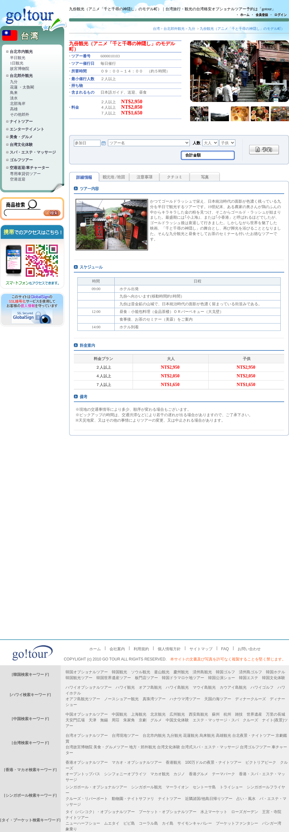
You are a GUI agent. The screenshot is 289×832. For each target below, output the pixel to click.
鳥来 (14, 92)
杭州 (227, 714)
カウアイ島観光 (233, 687)
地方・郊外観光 (142, 747)
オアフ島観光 (150, 687)
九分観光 (174, 735)
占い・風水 (246, 798)
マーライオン (177, 787)
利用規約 (141, 649)
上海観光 (138, 714)
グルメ (156, 720)
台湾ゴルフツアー (255, 747)
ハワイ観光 (125, 687)
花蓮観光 (190, 735)
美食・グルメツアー (110, 747)
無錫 (104, 720)
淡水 (14, 98)
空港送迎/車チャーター (29, 167)
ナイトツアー (21, 121)
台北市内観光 (21, 51)
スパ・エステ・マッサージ (33, 152)
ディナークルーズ (250, 699)
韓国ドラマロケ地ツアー (183, 678)
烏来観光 (207, 735)
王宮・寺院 (271, 812)
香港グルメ (198, 774)
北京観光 (158, 714)
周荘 (115, 720)
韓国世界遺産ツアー (113, 678)
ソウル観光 (140, 672)
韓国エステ (248, 678)
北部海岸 (17, 103)
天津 (92, 720)
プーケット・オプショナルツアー (168, 812)
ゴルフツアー (21, 160)
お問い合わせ (249, 649)
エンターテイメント (27, 129)
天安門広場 (75, 720)
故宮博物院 (19, 68)
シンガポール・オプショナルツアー (96, 787)
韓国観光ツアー (79, 678)
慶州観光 (181, 672)
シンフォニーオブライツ (125, 774)
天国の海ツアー (217, 699)
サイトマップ (201, 649)
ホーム (95, 649)
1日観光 (16, 63)
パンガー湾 (271, 823)
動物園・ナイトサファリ (133, 798)
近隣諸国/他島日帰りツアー (208, 798)
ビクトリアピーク (260, 762)
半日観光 (17, 57)
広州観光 (177, 714)
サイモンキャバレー (194, 823)
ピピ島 (129, 823)
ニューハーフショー (83, 823)
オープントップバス (83, 774)
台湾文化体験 (21, 144)
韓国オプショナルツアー (87, 672)
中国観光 (119, 714)
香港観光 (173, 762)
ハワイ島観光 (177, 687)
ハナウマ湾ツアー (185, 699)
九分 (14, 82)
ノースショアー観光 (121, 699)
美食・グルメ (21, 137)
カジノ (179, 774)
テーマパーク (223, 774)
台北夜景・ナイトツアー (253, 735)
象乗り (71, 829)
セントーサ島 (204, 787)
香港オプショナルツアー (87, 762)
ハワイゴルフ (262, 687)
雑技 (239, 714)
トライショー (231, 787)
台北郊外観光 (21, 75)
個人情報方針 (169, 649)
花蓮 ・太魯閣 (22, 87)
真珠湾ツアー (154, 699)
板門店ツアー (146, 678)
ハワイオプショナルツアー (89, 687)
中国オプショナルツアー (87, 714)
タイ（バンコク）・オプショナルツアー (100, 812)
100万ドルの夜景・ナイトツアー (213, 762)
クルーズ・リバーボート (87, 798)
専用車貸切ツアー (25, 174)
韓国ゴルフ (225, 672)
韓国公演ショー (221, 678)
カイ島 (167, 823)
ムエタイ (111, 823)
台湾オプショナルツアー (87, 735)
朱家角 (129, 720)
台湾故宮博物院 (79, 747)
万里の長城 (275, 714)
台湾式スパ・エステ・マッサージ (210, 747)
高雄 (14, 109)
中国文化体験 (177, 720)
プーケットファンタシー (237, 823)
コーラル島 (148, 823)
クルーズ (250, 720)
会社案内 (117, 649)
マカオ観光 (160, 774)
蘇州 (216, 714)
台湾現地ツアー (125, 735)
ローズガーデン (244, 812)
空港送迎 (17, 179)
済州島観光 (202, 672)
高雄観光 (223, 735)
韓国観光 (119, 672)
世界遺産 (254, 714)
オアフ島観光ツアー (83, 699)
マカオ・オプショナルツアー (137, 762)
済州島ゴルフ (250, 672)
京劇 (142, 720)
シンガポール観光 (146, 787)
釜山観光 (162, 672)
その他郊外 (19, 114)
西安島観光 (198, 714)
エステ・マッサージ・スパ (216, 720)
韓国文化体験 (273, 678)
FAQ (225, 649)
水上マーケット (213, 812)
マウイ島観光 (204, 687)
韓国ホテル (275, 672)
